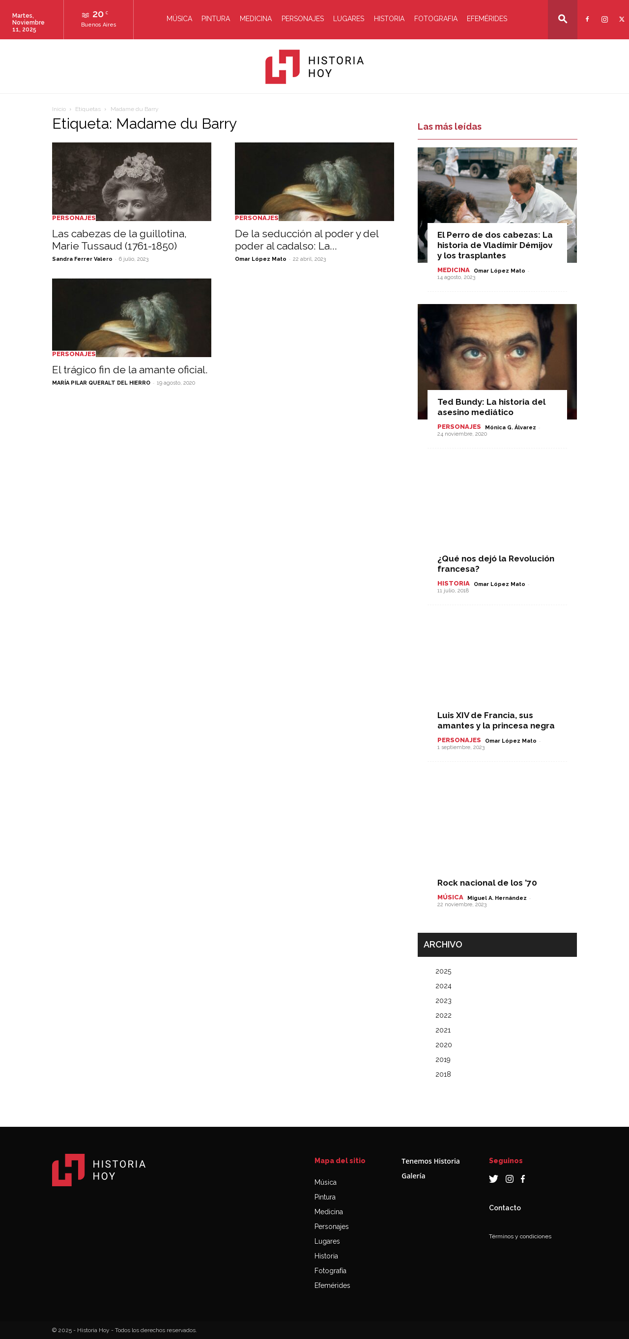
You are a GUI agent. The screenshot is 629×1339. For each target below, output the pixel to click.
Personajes (303, 19)
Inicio (59, 109)
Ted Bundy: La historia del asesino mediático (491, 407)
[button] (562, 19)
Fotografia (435, 19)
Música (179, 19)
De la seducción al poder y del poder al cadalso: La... (306, 239)
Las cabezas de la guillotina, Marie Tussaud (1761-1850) (119, 239)
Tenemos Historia (430, 1161)
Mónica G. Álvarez (510, 427)
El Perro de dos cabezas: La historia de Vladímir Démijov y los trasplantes (495, 245)
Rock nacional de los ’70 (487, 883)
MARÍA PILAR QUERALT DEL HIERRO (101, 383)
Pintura (215, 19)
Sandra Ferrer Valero (82, 259)
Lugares (348, 19)
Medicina (256, 19)
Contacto (505, 1208)
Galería (413, 1175)
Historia (389, 19)
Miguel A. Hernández (497, 898)
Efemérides (487, 19)
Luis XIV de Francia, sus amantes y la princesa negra (496, 720)
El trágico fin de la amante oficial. (130, 369)
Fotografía (330, 1271)
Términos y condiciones (520, 1236)
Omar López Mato (260, 259)
